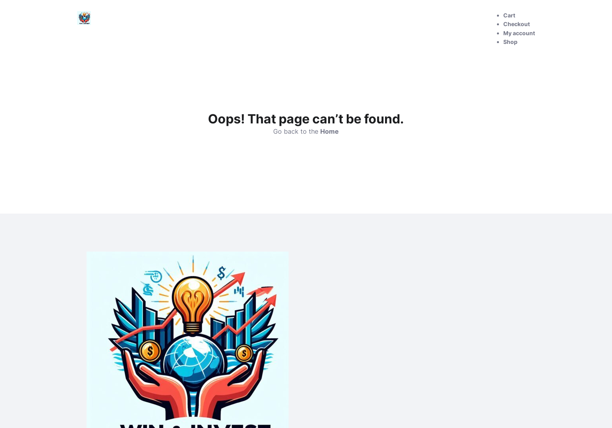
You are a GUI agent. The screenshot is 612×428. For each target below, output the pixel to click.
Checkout (516, 24)
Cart (509, 15)
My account (519, 33)
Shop (510, 41)
